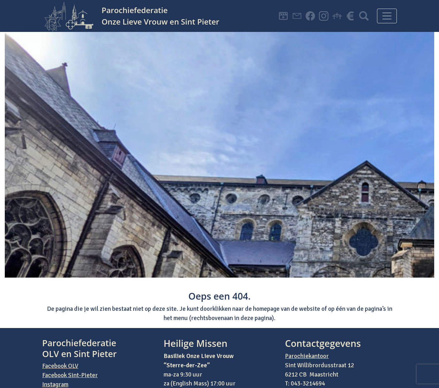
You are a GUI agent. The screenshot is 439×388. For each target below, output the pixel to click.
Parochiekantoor (307, 356)
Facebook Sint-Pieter (70, 375)
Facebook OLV (60, 366)
